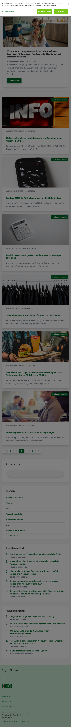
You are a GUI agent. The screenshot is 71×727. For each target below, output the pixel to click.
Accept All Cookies (44, 11)
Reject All (60, 11)
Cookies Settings (7, 11)
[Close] (68, 4)
